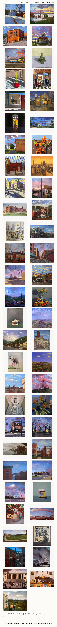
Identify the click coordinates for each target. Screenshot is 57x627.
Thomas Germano (7, 2)
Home (22, 2)
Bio (32, 2)
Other (45, 614)
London (15, 614)
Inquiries (48, 2)
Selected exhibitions (39, 2)
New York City (40, 614)
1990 (4, 613)
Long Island (21, 614)
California (24, 613)
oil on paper (18, 613)
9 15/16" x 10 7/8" (10, 613)
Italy (37, 613)
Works (27, 2)
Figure (33, 613)
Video (53, 2)
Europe (28, 613)
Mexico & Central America (30, 614)
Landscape (10, 614)
